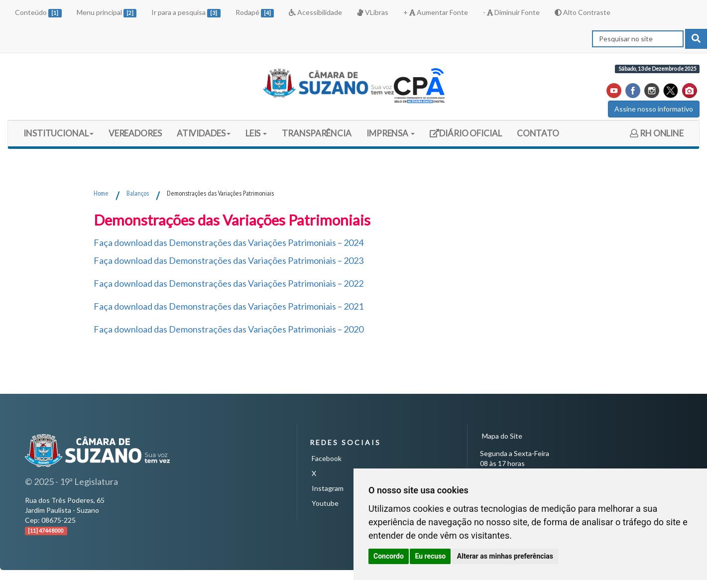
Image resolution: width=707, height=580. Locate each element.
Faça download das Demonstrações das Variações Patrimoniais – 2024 (228, 242)
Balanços (137, 193)
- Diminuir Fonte (511, 12)
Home (101, 193)
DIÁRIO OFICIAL (465, 136)
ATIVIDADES (204, 133)
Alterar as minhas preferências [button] (505, 556)
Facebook (327, 458)
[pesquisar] (696, 39)
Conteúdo (38, 12)
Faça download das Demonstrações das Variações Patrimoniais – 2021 (228, 306)
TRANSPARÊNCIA (317, 133)
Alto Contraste (582, 12)
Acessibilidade (315, 12)
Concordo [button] (388, 556)
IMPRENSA (390, 133)
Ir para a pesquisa (186, 12)
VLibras (372, 12)
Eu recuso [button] (430, 556)
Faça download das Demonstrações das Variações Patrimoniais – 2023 (228, 260)
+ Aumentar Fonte (435, 12)
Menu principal (107, 12)
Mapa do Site (502, 436)
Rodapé (255, 12)
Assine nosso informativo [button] (653, 109)
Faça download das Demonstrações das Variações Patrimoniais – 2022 (228, 283)
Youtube (325, 503)
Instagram (328, 488)
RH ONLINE (657, 133)
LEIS (256, 133)
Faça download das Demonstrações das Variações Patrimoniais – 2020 (228, 329)
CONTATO (538, 133)
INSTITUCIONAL (58, 133)
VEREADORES (135, 133)
